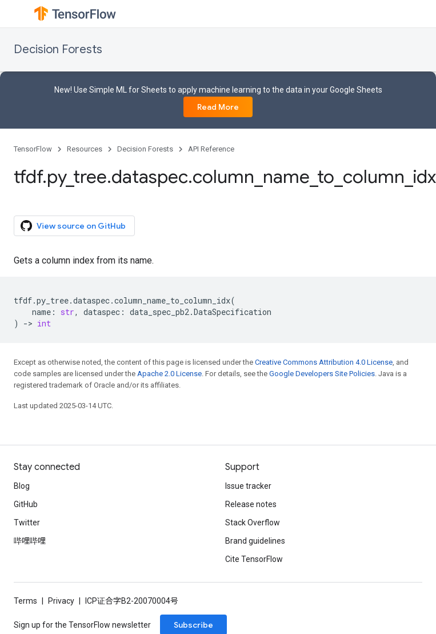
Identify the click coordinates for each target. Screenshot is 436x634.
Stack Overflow (252, 522)
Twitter (27, 522)
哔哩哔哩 (30, 540)
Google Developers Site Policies (322, 373)
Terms (25, 600)
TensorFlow (33, 149)
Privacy (61, 600)
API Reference (211, 149)
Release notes (251, 504)
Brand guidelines (255, 540)
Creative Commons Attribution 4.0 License (324, 362)
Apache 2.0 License (169, 373)
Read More (218, 107)
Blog (22, 486)
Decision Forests (58, 49)
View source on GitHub (73, 226)
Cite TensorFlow (254, 559)
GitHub (26, 504)
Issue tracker (248, 486)
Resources (84, 149)
